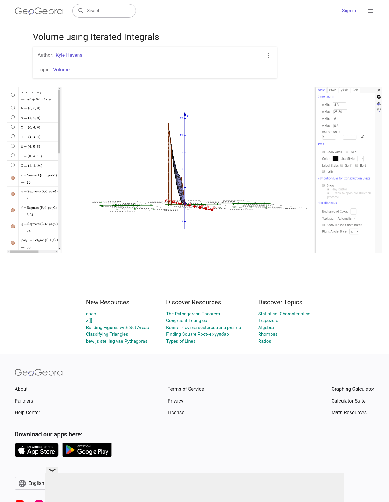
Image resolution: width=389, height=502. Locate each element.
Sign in (349, 10)
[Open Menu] (370, 11)
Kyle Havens (69, 55)
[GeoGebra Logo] (39, 11)
